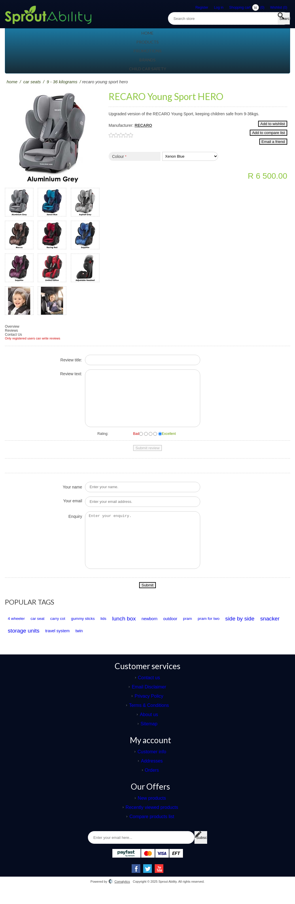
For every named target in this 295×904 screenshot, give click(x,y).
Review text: (71, 373)
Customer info (151, 763)
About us (149, 726)
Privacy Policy (149, 707)
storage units (142, 642)
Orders (152, 781)
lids (138, 630)
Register (201, 7)
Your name (72, 492)
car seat (49, 630)
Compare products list (151, 828)
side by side (63, 642)
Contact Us (13, 335)
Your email (72, 506)
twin (215, 642)
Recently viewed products (152, 818)
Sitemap (149, 735)
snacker (102, 642)
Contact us (149, 689)
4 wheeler (20, 630)
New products (152, 809)
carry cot (77, 630)
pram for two (23, 642)
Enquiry (75, 522)
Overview (12, 326)
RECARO (143, 125)
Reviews (11, 331)
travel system (185, 642)
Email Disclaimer (149, 698)
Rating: (102, 434)
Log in (219, 7)
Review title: (71, 360)
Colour (118, 164)
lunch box (166, 630)
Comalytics (119, 893)
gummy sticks (110, 630)
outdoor (229, 630)
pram (253, 630)
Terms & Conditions (149, 716)
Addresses (152, 772)
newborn (200, 630)
